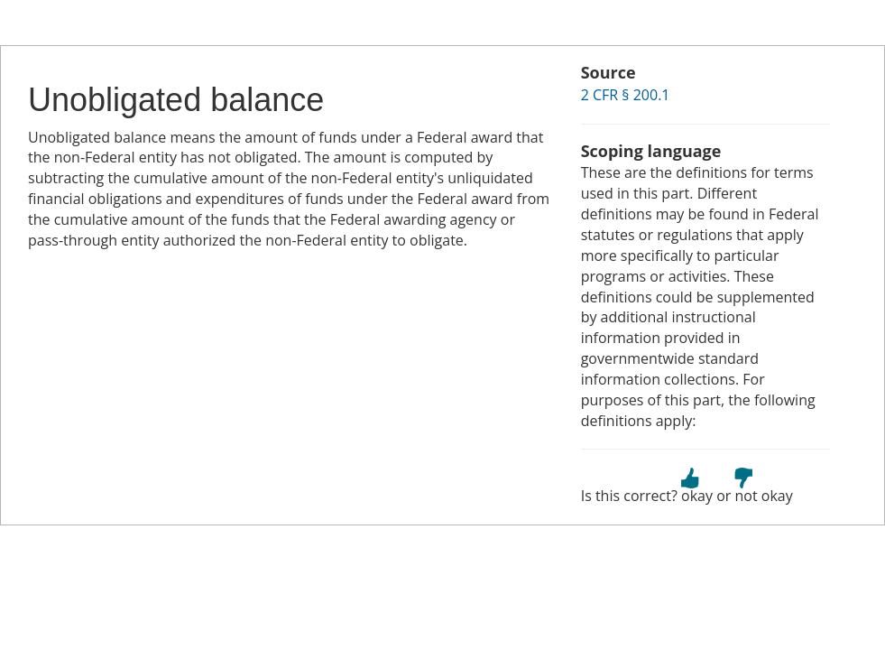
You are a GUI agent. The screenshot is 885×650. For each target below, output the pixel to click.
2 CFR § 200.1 (625, 95)
